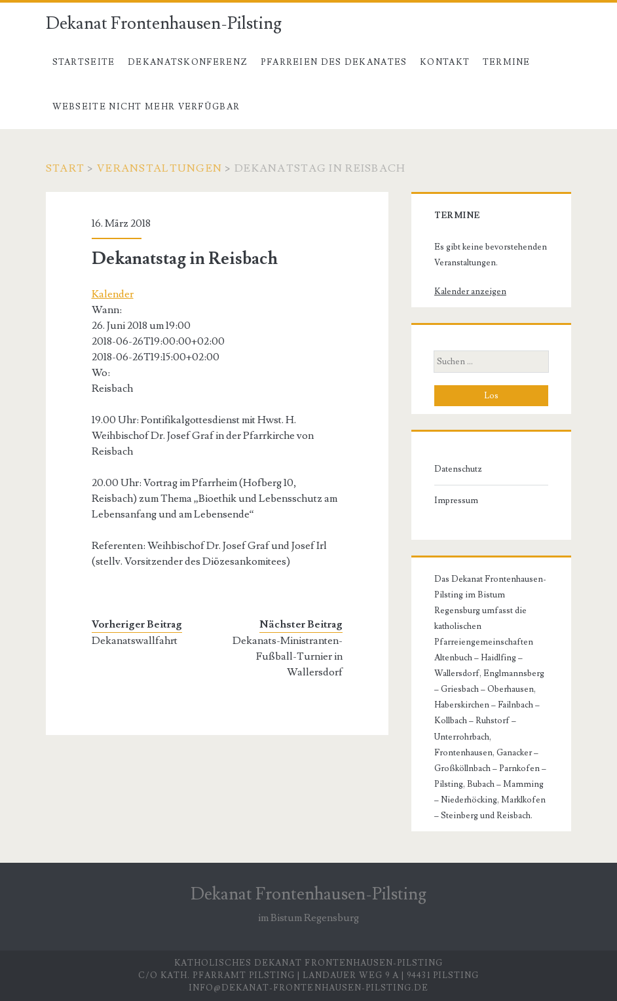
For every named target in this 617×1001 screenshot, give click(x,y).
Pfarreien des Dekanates (334, 62)
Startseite (83, 62)
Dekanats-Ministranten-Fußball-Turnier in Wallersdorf (288, 656)
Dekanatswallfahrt (135, 640)
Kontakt (445, 62)
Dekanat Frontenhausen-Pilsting (164, 23)
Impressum (456, 500)
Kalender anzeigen (470, 291)
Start (65, 168)
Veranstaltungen (159, 168)
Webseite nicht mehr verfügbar (146, 107)
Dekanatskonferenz (188, 62)
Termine (507, 62)
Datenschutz (458, 469)
